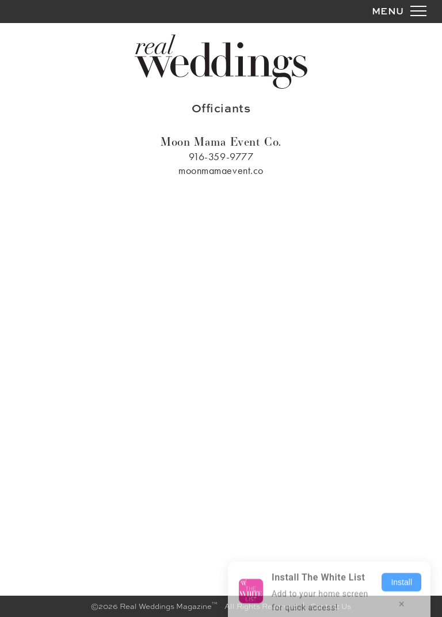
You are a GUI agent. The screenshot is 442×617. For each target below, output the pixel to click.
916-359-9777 (221, 156)
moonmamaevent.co (221, 170)
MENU (388, 11)
